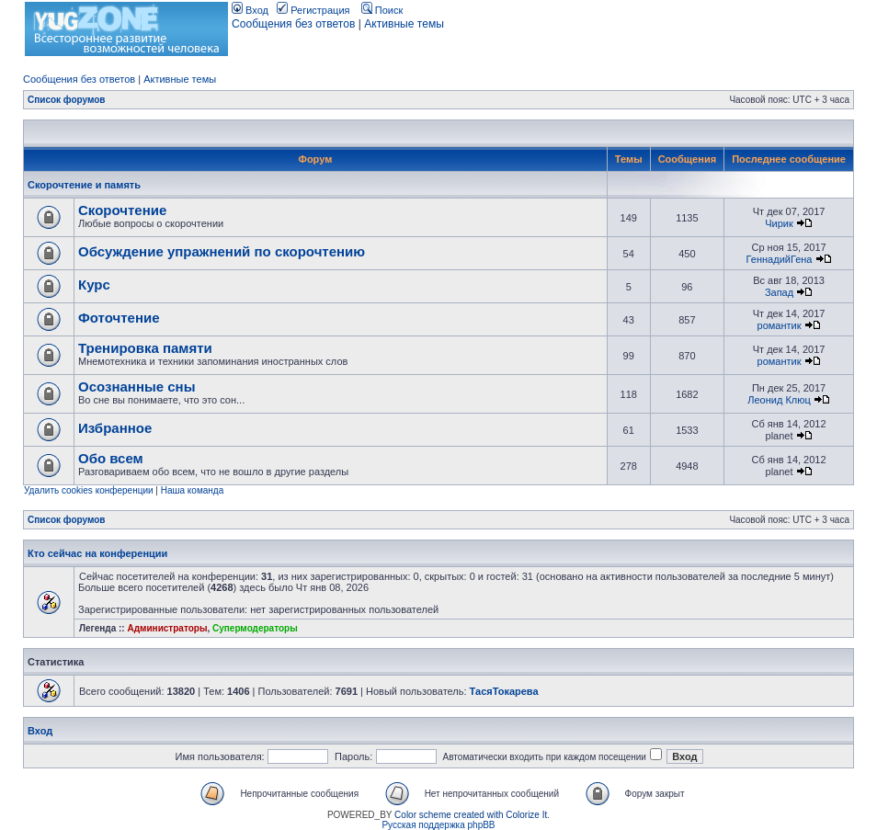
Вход (250, 10)
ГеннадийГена (779, 259)
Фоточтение (119, 317)
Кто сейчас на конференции (97, 553)
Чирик (779, 223)
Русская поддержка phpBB (438, 825)
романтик (779, 325)
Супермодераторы (255, 628)
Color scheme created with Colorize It (470, 815)
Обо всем (110, 458)
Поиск (382, 10)
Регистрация (313, 10)
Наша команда (192, 490)
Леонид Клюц (779, 399)
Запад (779, 292)
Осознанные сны (137, 386)
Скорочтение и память (84, 184)
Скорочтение (122, 210)
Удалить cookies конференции (89, 490)
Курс (94, 284)
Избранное (115, 428)
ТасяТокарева (504, 691)
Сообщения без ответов (293, 23)
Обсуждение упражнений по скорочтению (221, 251)
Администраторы (167, 628)
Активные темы (404, 23)
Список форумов (67, 100)
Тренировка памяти (145, 348)
